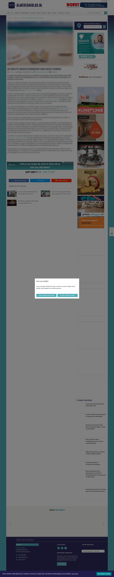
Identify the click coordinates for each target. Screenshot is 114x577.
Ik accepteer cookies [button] (104, 574)
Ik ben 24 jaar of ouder (67, 295)
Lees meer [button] (74, 574)
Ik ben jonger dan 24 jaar (46, 295)
